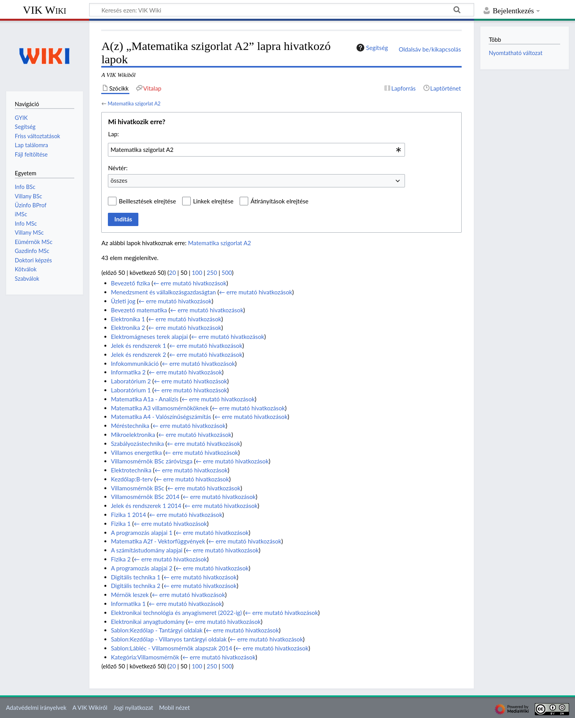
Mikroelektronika (133, 434)
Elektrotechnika (131, 470)
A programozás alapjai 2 (141, 568)
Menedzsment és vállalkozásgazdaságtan (163, 292)
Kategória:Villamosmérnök (145, 657)
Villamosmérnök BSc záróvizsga (152, 461)
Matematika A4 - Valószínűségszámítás (161, 416)
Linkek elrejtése (213, 201)
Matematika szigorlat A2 (133, 103)
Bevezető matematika (139, 310)
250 (212, 272)
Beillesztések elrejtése (147, 201)
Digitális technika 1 (136, 577)
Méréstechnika (130, 425)
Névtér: (117, 167)
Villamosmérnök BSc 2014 (145, 496)
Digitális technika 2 (136, 585)
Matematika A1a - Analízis (145, 399)
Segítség (371, 48)
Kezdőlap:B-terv (132, 479)
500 (227, 272)
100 (197, 272)
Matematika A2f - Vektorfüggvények (158, 541)
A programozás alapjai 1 (141, 532)
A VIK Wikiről (89, 707)
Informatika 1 (128, 603)
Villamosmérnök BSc (137, 488)
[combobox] (256, 149)
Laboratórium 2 (131, 381)
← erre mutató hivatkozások (189, 283)
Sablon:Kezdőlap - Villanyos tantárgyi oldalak (169, 639)
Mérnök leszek (130, 594)
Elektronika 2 (128, 327)
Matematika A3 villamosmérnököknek (160, 408)
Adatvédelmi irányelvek (36, 707)
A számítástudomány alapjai (147, 550)
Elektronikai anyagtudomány (148, 621)
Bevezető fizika (130, 283)
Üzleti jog (123, 301)
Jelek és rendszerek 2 (138, 354)
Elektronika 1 (128, 318)
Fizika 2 (121, 559)
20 (172, 272)
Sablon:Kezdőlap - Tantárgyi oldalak (156, 630)
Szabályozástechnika (137, 443)
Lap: (113, 133)
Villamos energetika (136, 452)
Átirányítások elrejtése (279, 201)
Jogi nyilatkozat (133, 707)
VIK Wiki (44, 10)
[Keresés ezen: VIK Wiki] (282, 10)
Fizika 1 (121, 523)
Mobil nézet (174, 707)
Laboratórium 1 (131, 390)
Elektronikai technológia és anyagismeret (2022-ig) (176, 612)
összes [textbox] (119, 180)
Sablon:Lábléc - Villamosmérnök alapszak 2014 (171, 648)
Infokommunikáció (135, 363)
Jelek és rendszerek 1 (138, 345)
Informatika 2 (128, 372)
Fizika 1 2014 (128, 514)
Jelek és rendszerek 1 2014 (146, 505)
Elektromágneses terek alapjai (149, 336)
